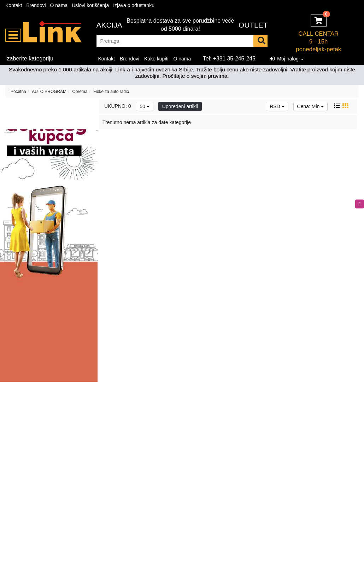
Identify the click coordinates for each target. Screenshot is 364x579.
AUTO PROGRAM (49, 91)
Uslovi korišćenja (90, 5)
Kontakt (13, 5)
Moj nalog (287, 59)
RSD (277, 106)
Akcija (109, 25)
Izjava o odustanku (133, 5)
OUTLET (253, 25)
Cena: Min (310, 106)
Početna (18, 91)
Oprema (79, 91)
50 (144, 106)
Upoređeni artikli (180, 106)
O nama (59, 5)
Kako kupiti (156, 59)
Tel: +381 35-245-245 (229, 58)
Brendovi (36, 5)
